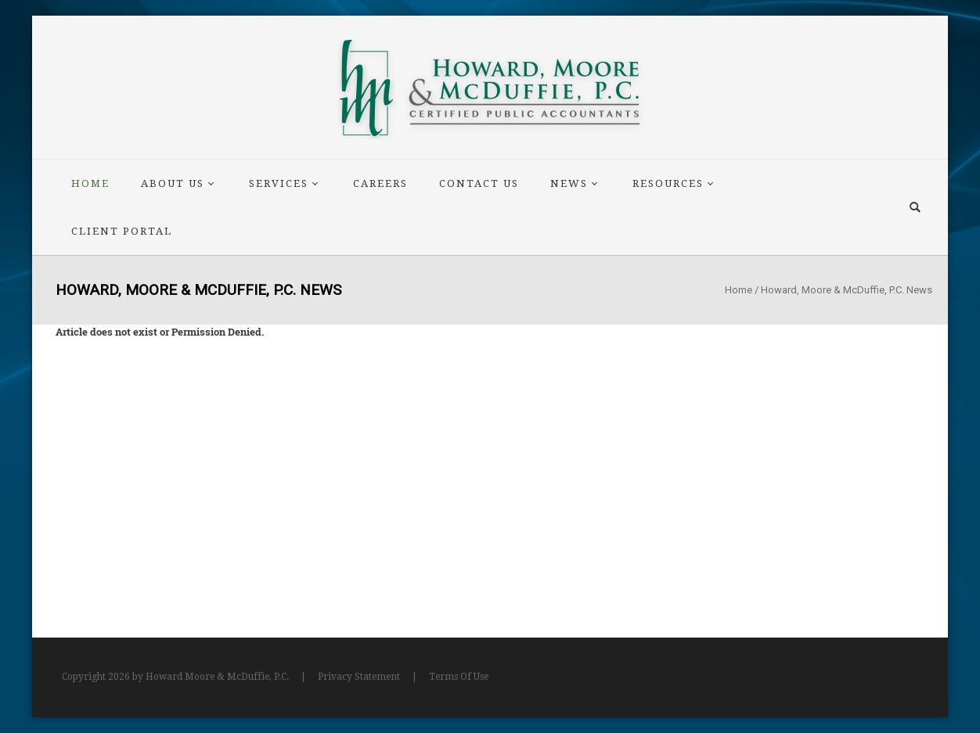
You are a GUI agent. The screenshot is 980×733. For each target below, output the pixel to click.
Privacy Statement (359, 676)
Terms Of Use (458, 676)
